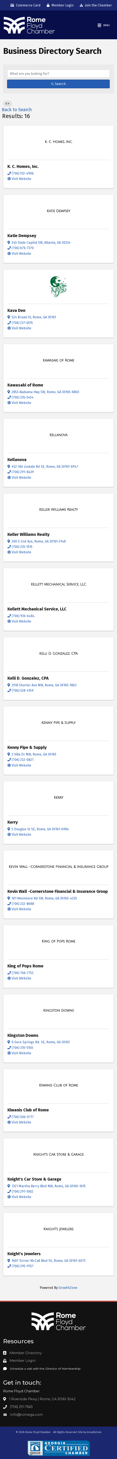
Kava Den (16, 310)
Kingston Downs (22, 1035)
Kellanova (17, 459)
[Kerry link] (58, 798)
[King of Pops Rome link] (58, 941)
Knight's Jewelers (24, 1253)
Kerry (12, 822)
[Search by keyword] (58, 74)
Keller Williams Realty (28, 534)
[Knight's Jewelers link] (58, 1229)
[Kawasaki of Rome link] (58, 360)
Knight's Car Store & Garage (34, 1179)
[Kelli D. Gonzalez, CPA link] (58, 654)
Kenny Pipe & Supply (27, 747)
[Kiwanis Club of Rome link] (58, 1085)
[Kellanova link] (58, 435)
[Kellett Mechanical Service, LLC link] (58, 584)
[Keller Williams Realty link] (58, 510)
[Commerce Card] (24, 5)
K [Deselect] (7, 103)
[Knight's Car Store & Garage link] (58, 1155)
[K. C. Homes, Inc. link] (58, 142)
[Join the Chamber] (95, 5)
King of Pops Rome (25, 965)
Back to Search (17, 109)
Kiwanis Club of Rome (28, 1109)
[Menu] (104, 25)
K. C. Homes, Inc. (23, 166)
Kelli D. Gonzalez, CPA (28, 678)
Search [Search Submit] (58, 84)
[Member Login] (59, 5)
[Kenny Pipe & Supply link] (59, 723)
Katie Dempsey (21, 235)
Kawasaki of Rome (25, 385)
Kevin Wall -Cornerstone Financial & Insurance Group (57, 891)
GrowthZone (68, 1288)
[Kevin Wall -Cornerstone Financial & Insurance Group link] (58, 867)
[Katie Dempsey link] (58, 211)
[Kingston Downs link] (58, 1011)
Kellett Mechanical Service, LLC (37, 608)
